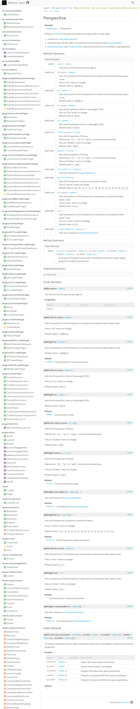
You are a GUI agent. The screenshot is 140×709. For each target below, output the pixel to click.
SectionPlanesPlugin (16, 298)
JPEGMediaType (14, 669)
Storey (10, 307)
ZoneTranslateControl (17, 388)
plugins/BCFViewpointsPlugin (16, 134)
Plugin (10, 494)
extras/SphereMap (10, 61)
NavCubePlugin (14, 269)
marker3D (11, 462)
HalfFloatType (13, 662)
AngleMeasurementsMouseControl (23, 85)
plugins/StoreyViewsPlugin (15, 303)
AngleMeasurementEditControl (21, 97)
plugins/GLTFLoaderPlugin (14, 232)
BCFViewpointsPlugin (17, 138)
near (59, 193)
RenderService (13, 323)
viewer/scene (8, 538)
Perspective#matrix (86, 173)
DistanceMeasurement (17, 167)
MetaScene (12, 518)
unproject (61, 251)
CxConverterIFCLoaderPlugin (20, 158)
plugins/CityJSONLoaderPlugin (16, 142)
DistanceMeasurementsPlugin (21, 175)
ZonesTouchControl (16, 419)
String (76, 132)
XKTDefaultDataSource (17, 356)
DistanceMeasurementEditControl (23, 182)
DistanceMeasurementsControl (21, 194)
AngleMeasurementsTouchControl (23, 93)
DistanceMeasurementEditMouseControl (26, 186)
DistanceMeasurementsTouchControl (24, 179)
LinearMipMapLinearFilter (19, 681)
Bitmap (10, 558)
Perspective (12, 610)
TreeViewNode (13, 327)
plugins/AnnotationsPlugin (15, 113)
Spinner (10, 623)
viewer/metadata (10, 507)
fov (58, 106)
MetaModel (12, 511)
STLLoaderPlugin (15, 290)
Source (22, 2)
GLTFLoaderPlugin (15, 239)
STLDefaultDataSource (17, 286)
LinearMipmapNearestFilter (20, 692)
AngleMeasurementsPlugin (19, 89)
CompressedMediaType (17, 643)
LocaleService (13, 502)
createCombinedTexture (18, 52)
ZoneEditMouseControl (17, 381)
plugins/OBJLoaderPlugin (14, 273)
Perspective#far (75, 46)
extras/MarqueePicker (12, 19)
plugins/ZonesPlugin (12, 373)
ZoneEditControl (14, 377)
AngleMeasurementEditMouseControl (24, 101)
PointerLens (12, 44)
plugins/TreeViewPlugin (13, 319)
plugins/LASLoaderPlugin (14, 253)
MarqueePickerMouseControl (20, 26)
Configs (10, 490)
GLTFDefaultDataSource (18, 235)
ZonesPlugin (12, 407)
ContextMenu (13, 14)
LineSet (10, 575)
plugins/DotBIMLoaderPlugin (15, 198)
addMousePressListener (18, 455)
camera (60, 64)
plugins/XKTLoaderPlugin (14, 352)
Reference (12, 2)
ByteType (11, 635)
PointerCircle (13, 35)
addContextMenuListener (18, 427)
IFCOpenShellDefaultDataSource (22, 248)
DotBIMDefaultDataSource (19, 202)
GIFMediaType (13, 658)
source (57, 11)
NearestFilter (13, 707)
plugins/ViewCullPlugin (13, 331)
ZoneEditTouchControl (17, 385)
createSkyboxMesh (15, 56)
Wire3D (10, 443)
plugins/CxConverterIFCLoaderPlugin (19, 155)
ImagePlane (12, 567)
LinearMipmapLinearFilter (19, 688)
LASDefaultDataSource (17, 256)
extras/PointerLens (11, 40)
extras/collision (9, 69)
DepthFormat (13, 646)
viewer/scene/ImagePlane (14, 563)
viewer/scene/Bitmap (12, 554)
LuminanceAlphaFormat (18, 696)
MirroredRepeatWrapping (18, 703)
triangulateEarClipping (17, 478)
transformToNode (15, 474)
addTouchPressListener (17, 459)
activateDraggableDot (17, 447)
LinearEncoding (14, 673)
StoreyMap (12, 311)
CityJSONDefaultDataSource (20, 146)
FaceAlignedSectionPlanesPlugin (22, 218)
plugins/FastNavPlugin (12, 223)
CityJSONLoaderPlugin (17, 150)
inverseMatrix (64, 169)
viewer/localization (11, 498)
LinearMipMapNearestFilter (19, 684)
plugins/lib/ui (8, 432)
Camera (10, 584)
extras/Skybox (9, 48)
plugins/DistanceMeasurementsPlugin (20, 163)
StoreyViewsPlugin (15, 314)
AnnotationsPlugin (16, 121)
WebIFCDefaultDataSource (19, 344)
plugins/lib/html (9, 423)
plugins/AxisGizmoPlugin (14, 125)
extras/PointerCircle (11, 31)
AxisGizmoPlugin (14, 129)
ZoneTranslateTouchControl (20, 396)
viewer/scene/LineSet (12, 572)
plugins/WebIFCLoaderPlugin (15, 340)
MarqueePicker (13, 23)
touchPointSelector (16, 470)
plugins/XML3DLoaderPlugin (15, 365)
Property (11, 522)
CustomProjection (15, 599)
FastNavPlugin (13, 227)
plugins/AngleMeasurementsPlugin (18, 78)
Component (12, 542)
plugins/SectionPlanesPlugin (15, 294)
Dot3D (10, 436)
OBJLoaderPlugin (15, 277)
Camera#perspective (67, 39)
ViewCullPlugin (14, 335)
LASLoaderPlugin (14, 260)
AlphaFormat (13, 631)
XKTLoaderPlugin (15, 360)
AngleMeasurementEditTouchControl (24, 104)
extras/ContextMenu (12, 10)
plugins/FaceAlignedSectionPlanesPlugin (21, 211)
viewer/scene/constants (13, 628)
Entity (9, 546)
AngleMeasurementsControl (20, 108)
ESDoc (126, 702)
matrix (60, 178)
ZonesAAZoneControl (17, 400)
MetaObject (12, 515)
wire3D (10, 481)
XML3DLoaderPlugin (16, 368)
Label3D (10, 440)
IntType (10, 665)
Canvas (10, 619)
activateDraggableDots (17, 451)
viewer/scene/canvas (12, 615)
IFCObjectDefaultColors (18, 530)
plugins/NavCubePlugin (13, 265)
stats (9, 550)
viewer (5, 486)
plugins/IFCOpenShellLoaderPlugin (18, 244)
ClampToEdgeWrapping (18, 639)
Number (72, 72)
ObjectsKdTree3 (14, 73)
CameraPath (12, 592)
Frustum (10, 603)
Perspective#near (55, 46)
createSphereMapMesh (17, 65)
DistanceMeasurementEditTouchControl (25, 190)
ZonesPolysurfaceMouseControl (22, 411)
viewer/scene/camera (12, 580)
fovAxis (60, 132)
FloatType (11, 654)
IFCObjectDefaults (15, 534)
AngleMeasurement (16, 82)
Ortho (9, 607)
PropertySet (12, 526)
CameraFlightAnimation (18, 588)
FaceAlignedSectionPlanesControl (22, 215)
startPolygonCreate (16, 466)
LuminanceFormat (15, 700)
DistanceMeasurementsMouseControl (24, 171)
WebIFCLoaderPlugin (16, 348)
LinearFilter (12, 677)
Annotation (12, 117)
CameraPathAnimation (17, 595)
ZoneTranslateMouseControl (20, 392)
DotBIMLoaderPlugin (16, 206)
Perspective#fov (114, 42)
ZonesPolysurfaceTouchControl (21, 415)
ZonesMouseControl (16, 404)
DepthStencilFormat (16, 650)
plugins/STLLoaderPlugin (14, 282)
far (58, 72)
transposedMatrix (65, 229)
